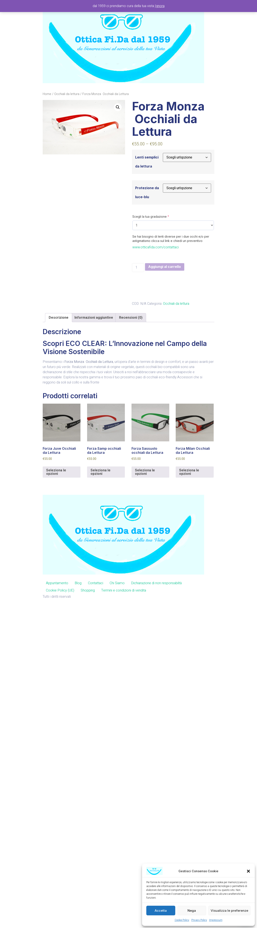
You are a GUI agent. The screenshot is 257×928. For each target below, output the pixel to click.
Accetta (161, 910)
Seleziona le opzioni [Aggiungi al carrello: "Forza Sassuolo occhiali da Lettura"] (145, 472)
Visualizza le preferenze (229, 910)
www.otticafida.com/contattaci (155, 247)
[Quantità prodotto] (138, 267)
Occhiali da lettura (66, 94)
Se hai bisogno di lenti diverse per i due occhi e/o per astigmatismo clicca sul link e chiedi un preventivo (170, 239)
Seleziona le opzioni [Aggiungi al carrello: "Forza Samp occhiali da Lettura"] (100, 472)
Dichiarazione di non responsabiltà (156, 583)
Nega (191, 910)
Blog (78, 583)
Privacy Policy (199, 920)
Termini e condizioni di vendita (123, 590)
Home (47, 94)
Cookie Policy (182, 920)
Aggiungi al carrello (165, 267)
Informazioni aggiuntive (93, 317)
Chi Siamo (117, 583)
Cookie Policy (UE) (60, 590)
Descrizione (58, 317)
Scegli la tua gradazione (150, 216)
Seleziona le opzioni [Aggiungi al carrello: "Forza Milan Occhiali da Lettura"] (189, 472)
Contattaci (95, 583)
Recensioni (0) (130, 317)
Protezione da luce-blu (147, 192)
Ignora (160, 6)
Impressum (215, 920)
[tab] (58, 317)
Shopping (88, 590)
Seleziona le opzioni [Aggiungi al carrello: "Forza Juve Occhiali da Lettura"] (56, 472)
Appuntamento (57, 583)
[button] (248, 871)
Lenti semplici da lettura (147, 161)
